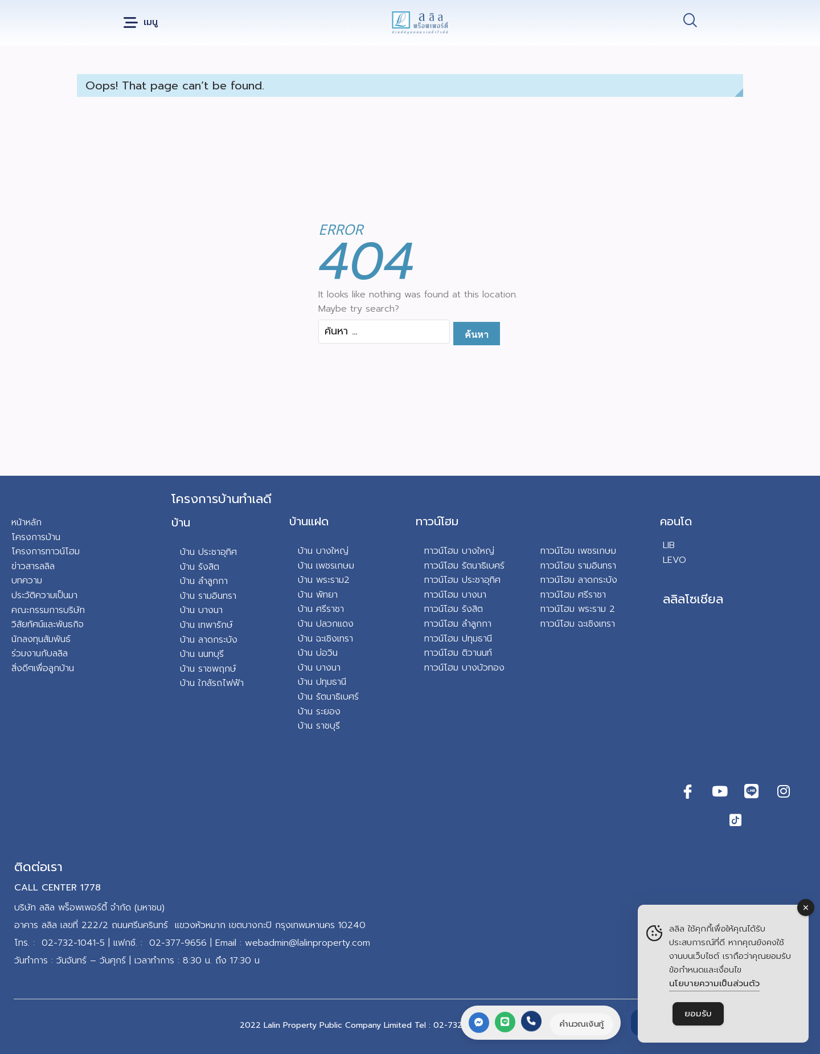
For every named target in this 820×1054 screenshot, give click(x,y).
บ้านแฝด (309, 521)
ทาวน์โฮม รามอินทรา (578, 566)
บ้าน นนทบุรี (202, 654)
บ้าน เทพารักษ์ (206, 625)
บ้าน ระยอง (319, 711)
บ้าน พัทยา (318, 595)
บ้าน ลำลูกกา (204, 581)
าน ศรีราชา (324, 609)
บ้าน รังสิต (199, 567)
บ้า (185, 683)
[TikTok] (735, 819)
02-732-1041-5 (73, 943)
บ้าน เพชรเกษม (326, 566)
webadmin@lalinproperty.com (307, 943)
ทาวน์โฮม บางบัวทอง (464, 668)
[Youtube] (719, 791)
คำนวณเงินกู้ (580, 1024)
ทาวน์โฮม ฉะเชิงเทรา (577, 624)
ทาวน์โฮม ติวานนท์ (458, 653)
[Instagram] (783, 791)
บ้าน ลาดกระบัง (208, 640)
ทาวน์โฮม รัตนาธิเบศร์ (464, 566)
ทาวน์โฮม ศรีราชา (573, 595)
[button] (141, 23)
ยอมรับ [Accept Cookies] (698, 1013)
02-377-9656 (178, 943)
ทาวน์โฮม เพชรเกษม (578, 551)
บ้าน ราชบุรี (319, 726)
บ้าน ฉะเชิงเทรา (325, 639)
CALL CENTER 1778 (57, 887)
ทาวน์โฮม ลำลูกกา (457, 624)
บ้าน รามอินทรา (208, 596)
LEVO (674, 560)
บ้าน (180, 522)
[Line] (751, 791)
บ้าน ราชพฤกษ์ (208, 669)
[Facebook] (687, 791)
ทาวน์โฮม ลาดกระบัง (578, 580)
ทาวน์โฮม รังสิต (453, 609)
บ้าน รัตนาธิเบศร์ (328, 697)
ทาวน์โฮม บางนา (455, 595)
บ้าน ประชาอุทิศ (208, 552)
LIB (669, 545)
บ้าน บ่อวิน (318, 653)
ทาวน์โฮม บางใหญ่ (459, 551)
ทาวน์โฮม (437, 521)
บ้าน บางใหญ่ (323, 551)
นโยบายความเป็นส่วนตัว (714, 983)
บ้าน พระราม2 (324, 580)
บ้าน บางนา (201, 610)
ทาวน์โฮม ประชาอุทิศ (462, 580)
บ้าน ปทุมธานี (322, 682)
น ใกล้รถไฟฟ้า (217, 683)
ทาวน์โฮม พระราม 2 (577, 609)
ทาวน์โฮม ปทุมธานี (458, 639)
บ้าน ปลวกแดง (326, 624)
